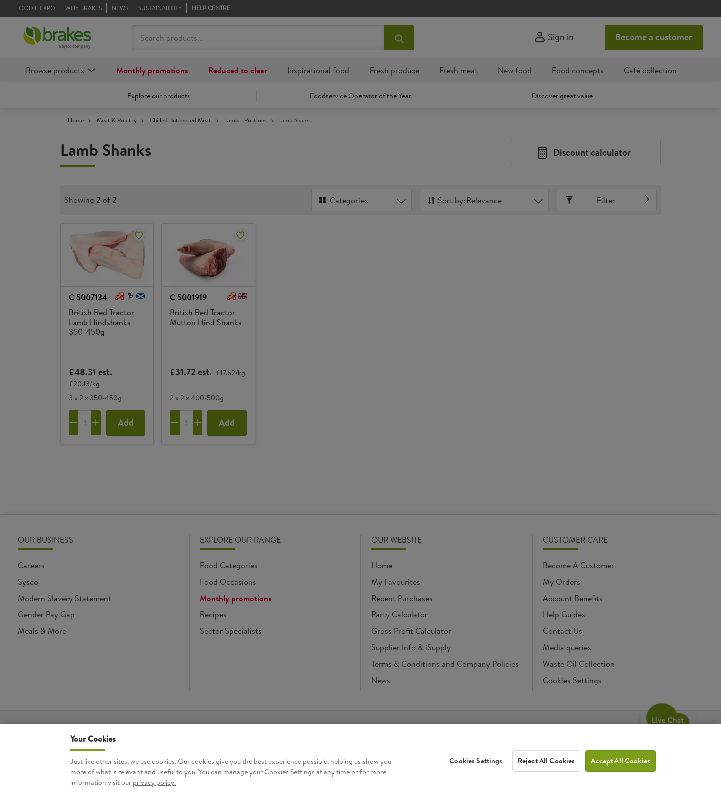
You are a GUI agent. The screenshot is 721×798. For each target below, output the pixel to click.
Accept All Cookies (620, 768)
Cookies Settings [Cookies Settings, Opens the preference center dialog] (475, 768)
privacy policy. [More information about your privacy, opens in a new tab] (154, 789)
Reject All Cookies (546, 768)
